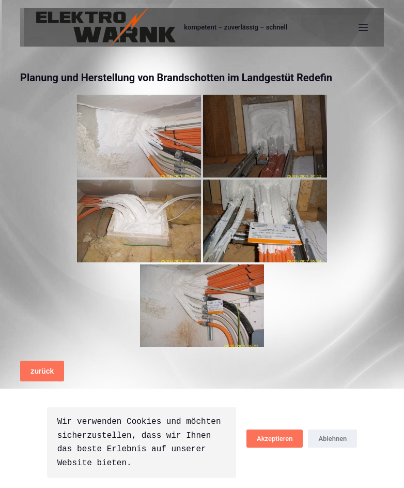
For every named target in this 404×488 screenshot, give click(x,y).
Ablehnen (332, 438)
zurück (42, 371)
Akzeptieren (274, 438)
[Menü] (363, 27)
